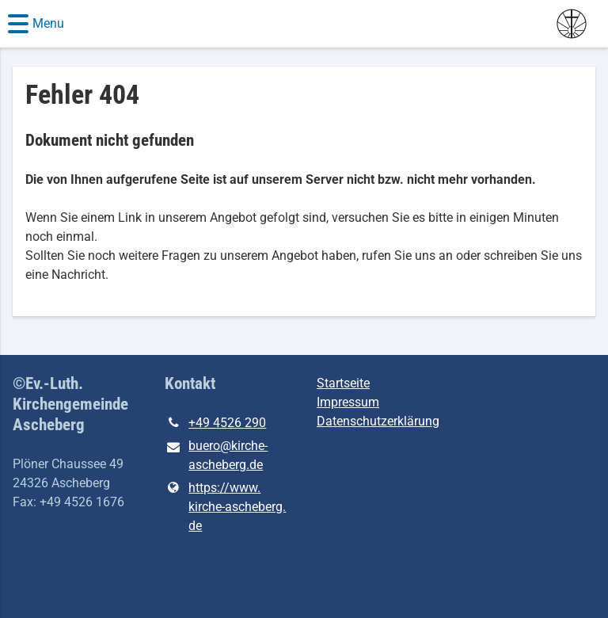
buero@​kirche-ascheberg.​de (216, 456)
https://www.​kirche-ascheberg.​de (225, 507)
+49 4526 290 (215, 423)
